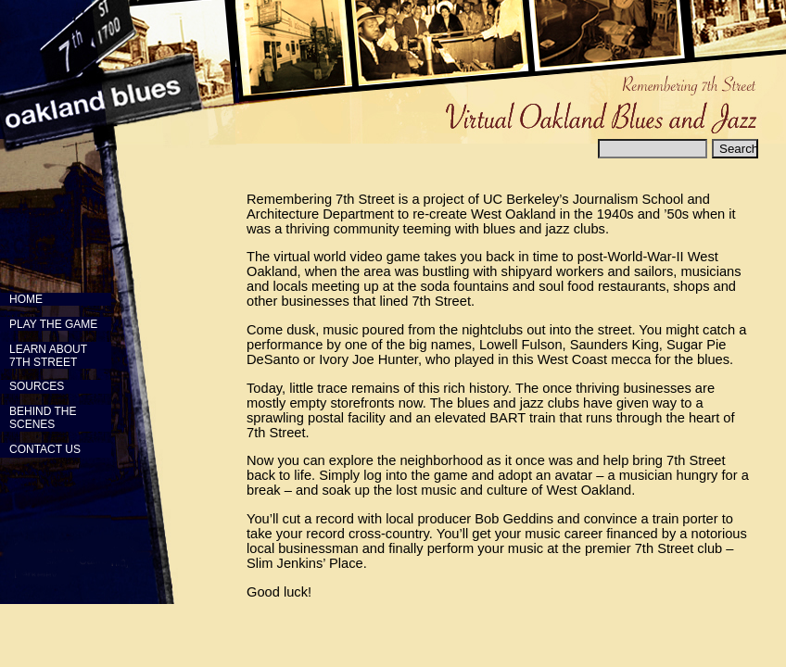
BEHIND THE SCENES (38, 418)
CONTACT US (45, 449)
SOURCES (36, 386)
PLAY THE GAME (53, 324)
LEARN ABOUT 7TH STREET (43, 356)
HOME (26, 299)
